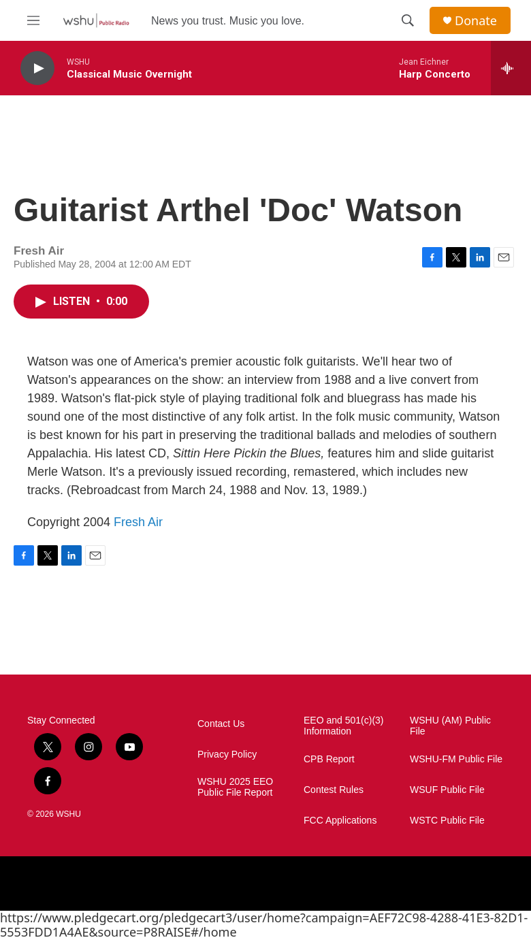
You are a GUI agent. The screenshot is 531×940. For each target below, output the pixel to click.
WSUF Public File (447, 790)
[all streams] (511, 68)
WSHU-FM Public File (456, 759)
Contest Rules (334, 790)
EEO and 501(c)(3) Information (344, 725)
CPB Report (329, 759)
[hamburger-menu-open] (33, 20)
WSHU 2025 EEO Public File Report (235, 787)
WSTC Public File (447, 820)
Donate (476, 21)
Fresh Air (138, 522)
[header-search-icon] (408, 20)
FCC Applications (340, 820)
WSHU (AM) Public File (450, 725)
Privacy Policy (227, 754)
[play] (37, 68)
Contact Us (220, 724)
